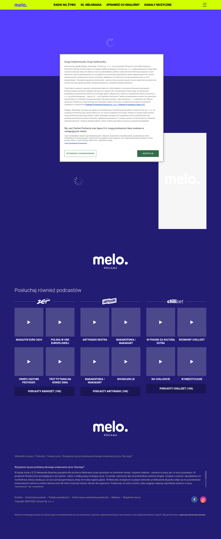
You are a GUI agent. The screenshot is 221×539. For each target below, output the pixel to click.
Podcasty (40, 456)
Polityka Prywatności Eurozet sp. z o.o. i (102, 104)
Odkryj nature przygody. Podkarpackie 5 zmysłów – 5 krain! (29, 381)
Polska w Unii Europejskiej (60, 341)
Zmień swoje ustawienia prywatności (90, 497)
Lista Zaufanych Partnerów (75, 143)
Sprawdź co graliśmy (123, 4)
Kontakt (18, 497)
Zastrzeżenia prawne (35, 497)
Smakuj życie (53, 456)
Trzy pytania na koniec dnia (60, 381)
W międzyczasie (192, 379)
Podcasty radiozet (44, 391)
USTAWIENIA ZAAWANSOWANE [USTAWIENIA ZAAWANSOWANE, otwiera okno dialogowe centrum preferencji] (80, 153)
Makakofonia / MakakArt (126, 341)
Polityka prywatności (59, 497)
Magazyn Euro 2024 (29, 339)
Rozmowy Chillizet (192, 339)
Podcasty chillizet (176, 388)
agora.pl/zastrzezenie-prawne (192, 515)
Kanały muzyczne (158, 4)
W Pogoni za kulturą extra (161, 341)
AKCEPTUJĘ (147, 153)
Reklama (116, 497)
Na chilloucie (161, 379)
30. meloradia (91, 4)
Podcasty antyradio (110, 391)
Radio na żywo (65, 4)
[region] (110, 479)
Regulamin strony (131, 497)
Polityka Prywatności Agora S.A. (132, 104)
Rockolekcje (126, 379)
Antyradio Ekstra (95, 339)
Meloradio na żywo (24, 456)
